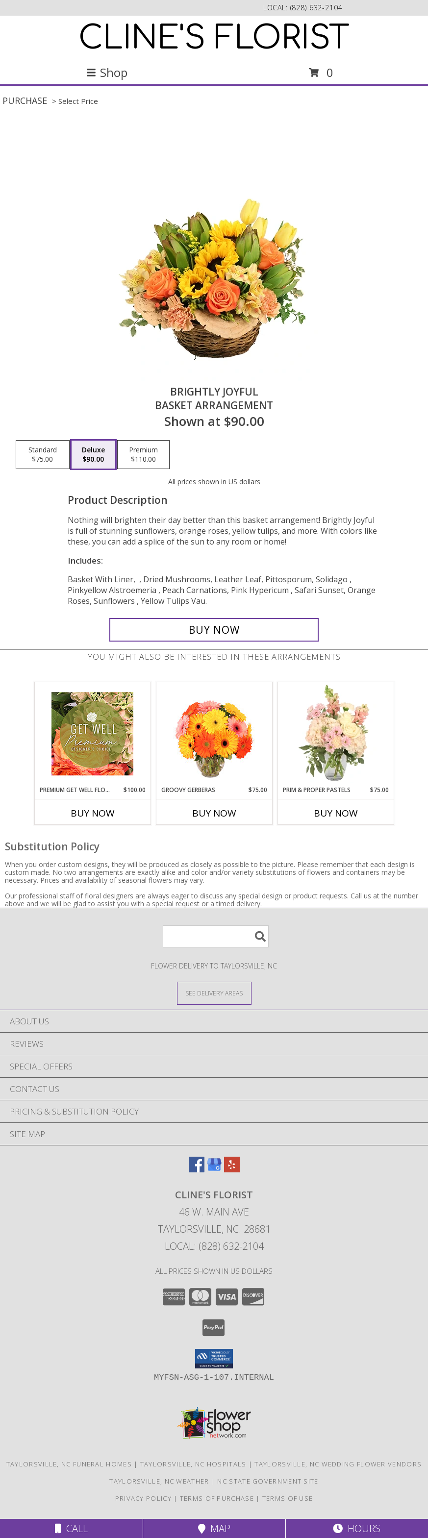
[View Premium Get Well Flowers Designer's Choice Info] (92, 734)
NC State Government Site (267, 1481)
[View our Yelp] (232, 1169)
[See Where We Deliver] (214, 992)
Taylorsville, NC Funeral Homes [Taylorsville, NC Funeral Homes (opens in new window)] (69, 1464)
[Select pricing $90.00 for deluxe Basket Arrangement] (93, 455)
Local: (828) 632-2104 (214, 1246)
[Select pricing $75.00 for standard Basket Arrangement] (42, 455)
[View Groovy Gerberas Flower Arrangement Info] (214, 733)
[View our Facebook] (196, 1169)
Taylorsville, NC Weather (159, 1481)
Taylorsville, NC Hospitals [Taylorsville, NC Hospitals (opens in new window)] (193, 1464)
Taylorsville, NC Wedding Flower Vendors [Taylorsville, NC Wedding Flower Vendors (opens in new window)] (338, 1464)
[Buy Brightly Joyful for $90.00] (214, 630)
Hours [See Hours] (356, 1528)
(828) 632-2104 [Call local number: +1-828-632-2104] (316, 7)
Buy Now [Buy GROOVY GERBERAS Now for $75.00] (214, 813)
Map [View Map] (214, 1528)
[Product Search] (216, 936)
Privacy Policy (143, 1498)
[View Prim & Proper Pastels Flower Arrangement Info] (336, 733)
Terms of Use (287, 1498)
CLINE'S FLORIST (214, 38)
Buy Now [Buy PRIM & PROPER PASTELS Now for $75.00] (336, 813)
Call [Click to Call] (71, 1528)
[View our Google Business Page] (214, 1169)
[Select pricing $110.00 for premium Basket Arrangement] (143, 455)
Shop (106, 72)
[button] (214, 1358)
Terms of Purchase (217, 1498)
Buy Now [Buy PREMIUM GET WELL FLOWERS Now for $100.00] (93, 813)
